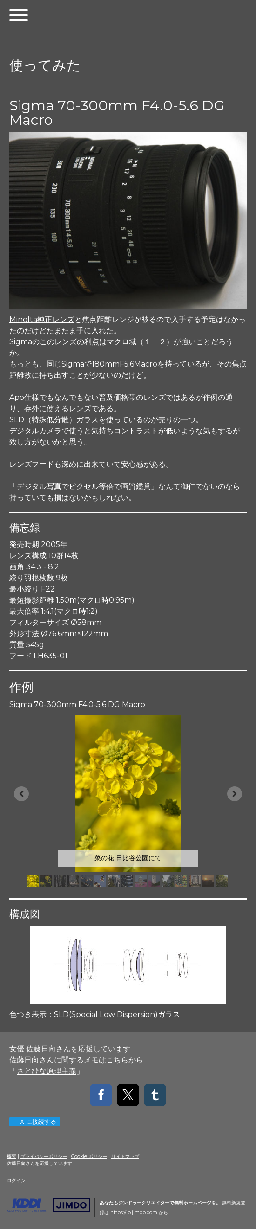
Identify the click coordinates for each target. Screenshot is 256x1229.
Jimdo (48, 1205)
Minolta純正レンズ (41, 319)
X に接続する (34, 1121)
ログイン (16, 1181)
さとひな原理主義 (46, 1071)
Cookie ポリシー (89, 1156)
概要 (11, 1156)
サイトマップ (125, 1156)
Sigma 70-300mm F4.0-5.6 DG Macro (77, 704)
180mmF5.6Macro (124, 364)
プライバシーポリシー (43, 1156)
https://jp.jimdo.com (133, 1213)
